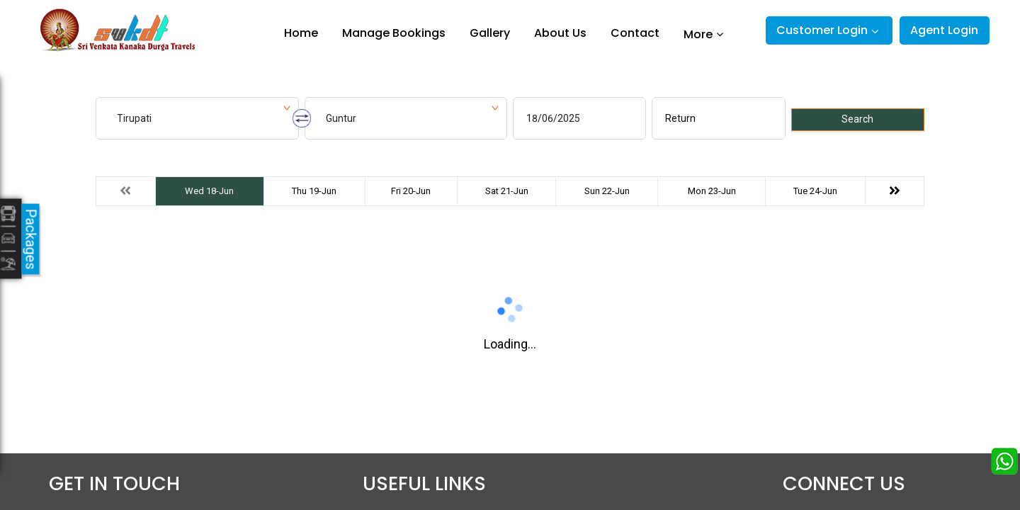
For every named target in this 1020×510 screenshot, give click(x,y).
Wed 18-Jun (209, 191)
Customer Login (822, 30)
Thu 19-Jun (314, 191)
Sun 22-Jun (607, 191)
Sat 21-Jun (506, 191)
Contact (635, 33)
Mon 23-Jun (712, 191)
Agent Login (944, 30)
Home (301, 33)
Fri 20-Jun (411, 191)
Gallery (490, 33)
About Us (560, 33)
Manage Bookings (394, 33)
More (698, 34)
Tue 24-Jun (815, 191)
